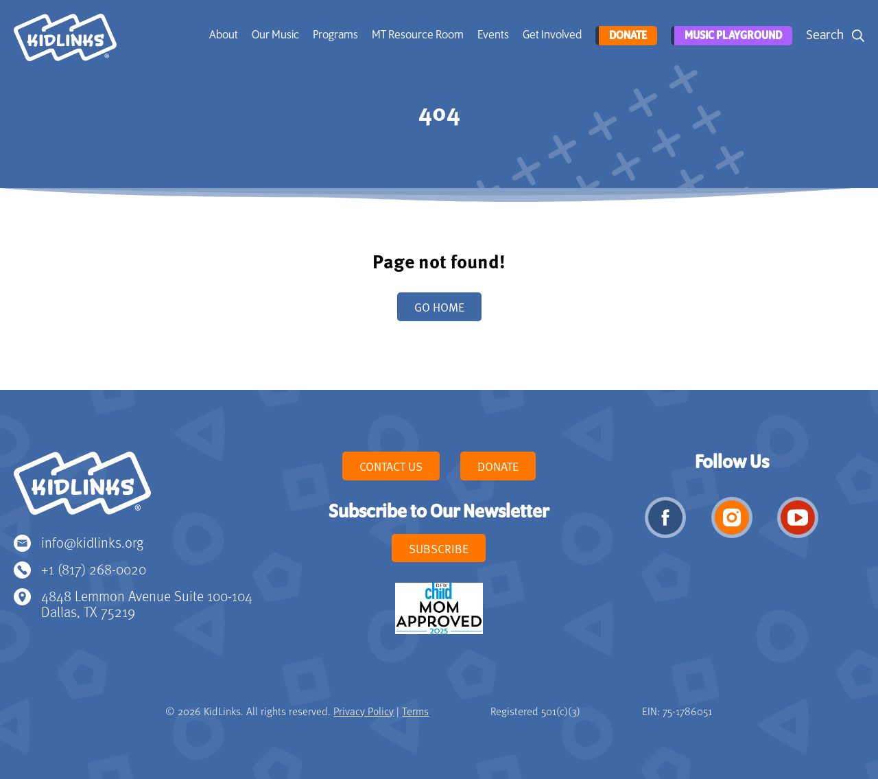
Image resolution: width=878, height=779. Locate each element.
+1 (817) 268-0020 (93, 568)
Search (825, 35)
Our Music (274, 35)
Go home (439, 307)
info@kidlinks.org (92, 542)
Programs (334, 35)
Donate (625, 36)
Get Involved (550, 35)
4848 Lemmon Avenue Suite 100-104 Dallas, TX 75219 (146, 604)
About (222, 35)
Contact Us (391, 466)
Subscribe (438, 548)
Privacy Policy (363, 711)
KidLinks (82, 489)
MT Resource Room (416, 35)
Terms (415, 711)
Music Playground (731, 36)
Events (492, 35)
